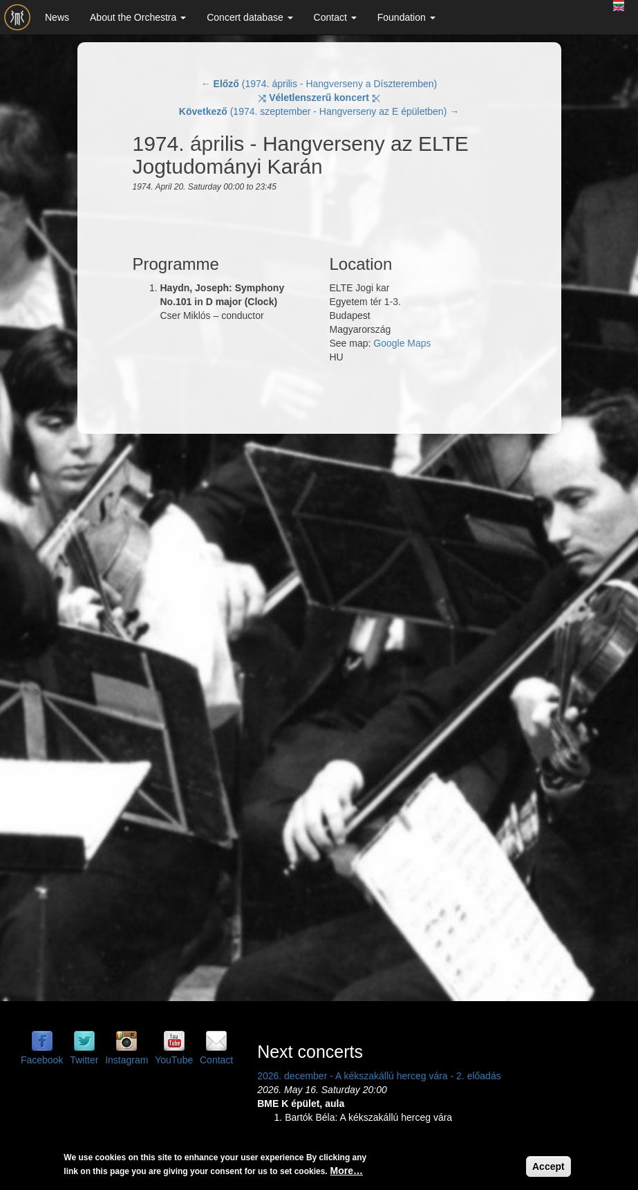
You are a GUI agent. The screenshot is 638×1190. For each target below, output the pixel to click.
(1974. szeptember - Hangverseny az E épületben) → (319, 111)
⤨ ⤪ (319, 97)
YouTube (174, 1059)
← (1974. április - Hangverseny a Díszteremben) (319, 83)
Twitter (84, 1059)
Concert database (249, 17)
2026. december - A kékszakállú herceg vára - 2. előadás (379, 1075)
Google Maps (402, 343)
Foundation (406, 17)
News (57, 17)
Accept (548, 1166)
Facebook (42, 1059)
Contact (335, 17)
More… (346, 1170)
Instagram (126, 1059)
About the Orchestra (138, 17)
